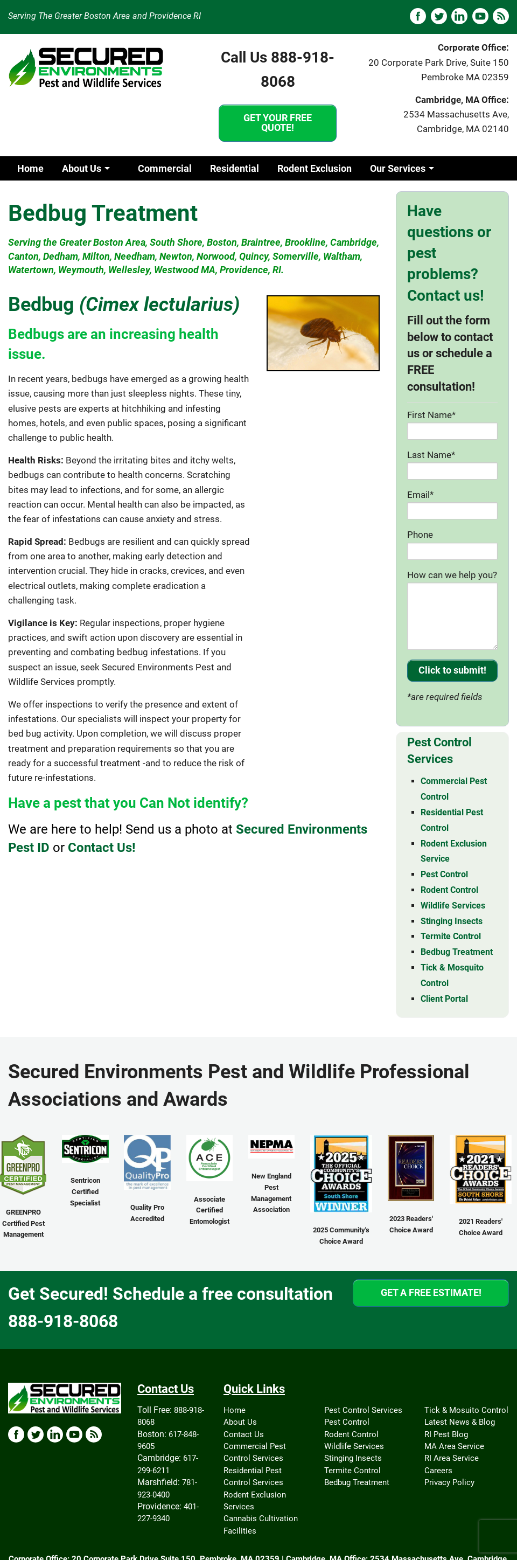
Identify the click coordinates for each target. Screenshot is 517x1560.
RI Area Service (451, 1458)
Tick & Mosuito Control (466, 1410)
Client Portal (444, 999)
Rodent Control (449, 890)
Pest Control (444, 874)
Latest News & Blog (459, 1422)
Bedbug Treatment (457, 952)
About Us (81, 168)
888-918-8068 (63, 1321)
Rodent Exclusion (314, 168)
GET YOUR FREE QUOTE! (277, 122)
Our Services (397, 168)
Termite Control (451, 936)
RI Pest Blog (446, 1434)
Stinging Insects (452, 921)
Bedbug (124, 304)
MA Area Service (454, 1446)
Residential (234, 168)
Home (30, 168)
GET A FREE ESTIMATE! (431, 1292)
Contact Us (243, 1434)
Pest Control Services (363, 1410)
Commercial (165, 168)
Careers (438, 1470)
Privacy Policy (449, 1482)
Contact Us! (102, 847)
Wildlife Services (453, 905)
